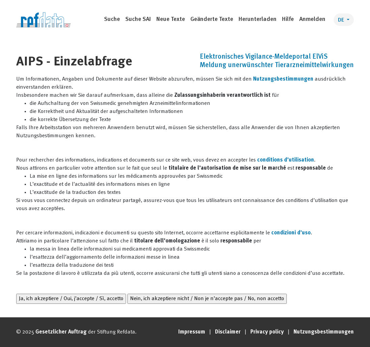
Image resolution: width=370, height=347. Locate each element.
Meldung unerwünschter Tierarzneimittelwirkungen (277, 65)
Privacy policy (267, 332)
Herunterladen (258, 19)
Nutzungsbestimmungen (283, 79)
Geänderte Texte (211, 19)
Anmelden (312, 19)
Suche (112, 19)
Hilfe (288, 19)
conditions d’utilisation (285, 160)
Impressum (191, 332)
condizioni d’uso (291, 233)
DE (341, 20)
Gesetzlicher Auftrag (61, 332)
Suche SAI (138, 19)
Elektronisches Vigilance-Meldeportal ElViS (264, 57)
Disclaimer (228, 332)
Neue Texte (170, 19)
